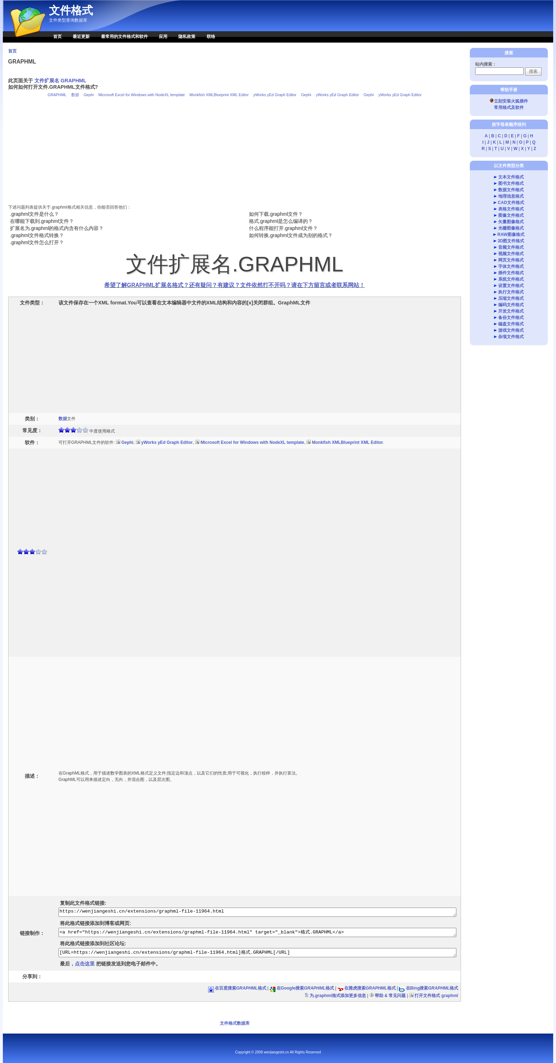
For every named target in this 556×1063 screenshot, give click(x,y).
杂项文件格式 (511, 336)
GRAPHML (57, 95)
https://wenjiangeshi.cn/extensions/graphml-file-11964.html (257, 912)
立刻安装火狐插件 (509, 101)
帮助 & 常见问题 (390, 995)
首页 (57, 36)
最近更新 (81, 36)
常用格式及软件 (509, 107)
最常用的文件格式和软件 (124, 36)
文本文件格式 (511, 177)
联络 (211, 36)
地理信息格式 (511, 196)
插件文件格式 (511, 272)
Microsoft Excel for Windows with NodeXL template (141, 95)
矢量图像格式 (511, 221)
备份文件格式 (511, 317)
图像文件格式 (511, 215)
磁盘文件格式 (511, 323)
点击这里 (85, 963)
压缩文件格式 (511, 298)
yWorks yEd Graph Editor (274, 95)
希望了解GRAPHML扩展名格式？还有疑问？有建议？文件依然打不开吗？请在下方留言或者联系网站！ (234, 285)
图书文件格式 (511, 183)
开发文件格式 (511, 311)
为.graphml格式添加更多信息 (338, 995)
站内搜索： (485, 64)
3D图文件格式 (510, 240)
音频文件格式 (511, 247)
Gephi (89, 95)
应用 (163, 36)
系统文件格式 (511, 279)
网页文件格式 (511, 260)
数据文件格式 (511, 189)
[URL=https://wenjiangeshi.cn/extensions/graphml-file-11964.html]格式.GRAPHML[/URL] (257, 952)
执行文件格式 (511, 292)
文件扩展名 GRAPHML (60, 80)
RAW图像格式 (510, 234)
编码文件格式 (511, 304)
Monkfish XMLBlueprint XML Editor (219, 95)
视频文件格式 (511, 253)
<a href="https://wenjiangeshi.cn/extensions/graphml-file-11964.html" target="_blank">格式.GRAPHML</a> (257, 932)
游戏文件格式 (511, 330)
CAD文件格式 (511, 202)
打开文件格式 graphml (436, 995)
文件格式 (71, 10)
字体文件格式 (511, 266)
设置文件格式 (511, 285)
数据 (75, 95)
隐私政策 (186, 36)
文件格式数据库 (235, 1023)
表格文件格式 (511, 208)
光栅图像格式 (511, 228)
